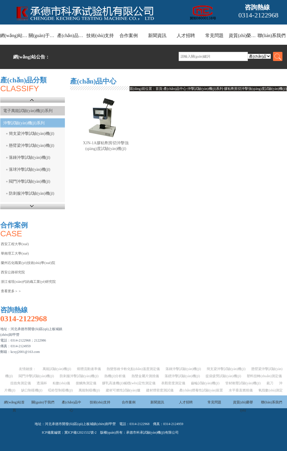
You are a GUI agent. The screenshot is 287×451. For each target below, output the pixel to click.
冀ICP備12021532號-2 (80, 432)
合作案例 (128, 35)
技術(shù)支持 (100, 35)
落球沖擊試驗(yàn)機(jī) (29, 169)
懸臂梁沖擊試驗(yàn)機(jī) (31, 145)
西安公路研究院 (13, 272)
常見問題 (214, 35)
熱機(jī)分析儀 (115, 376)
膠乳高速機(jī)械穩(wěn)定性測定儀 (129, 383)
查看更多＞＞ (11, 291)
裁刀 (269, 383)
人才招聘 (186, 35)
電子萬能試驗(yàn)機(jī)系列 (28, 111)
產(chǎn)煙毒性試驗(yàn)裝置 (201, 390)
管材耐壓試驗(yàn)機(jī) (243, 383)
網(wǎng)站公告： (31, 56)
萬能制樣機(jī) (89, 390)
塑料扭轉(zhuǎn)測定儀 (264, 376)
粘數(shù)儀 (61, 383)
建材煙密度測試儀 (160, 390)
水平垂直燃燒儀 (241, 390)
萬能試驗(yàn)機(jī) (57, 369)
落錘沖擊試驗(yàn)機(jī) (29, 157)
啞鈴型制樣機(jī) (60, 390)
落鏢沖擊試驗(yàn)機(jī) (182, 376)
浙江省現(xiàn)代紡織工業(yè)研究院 (28, 282)
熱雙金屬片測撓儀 (145, 376)
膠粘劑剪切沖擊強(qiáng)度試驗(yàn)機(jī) (255, 89)
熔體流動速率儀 (89, 369)
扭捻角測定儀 (20, 383)
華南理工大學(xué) (15, 253)
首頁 (159, 89)
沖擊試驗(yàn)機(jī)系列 (24, 123)
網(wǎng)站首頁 (14, 35)
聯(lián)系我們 (272, 35)
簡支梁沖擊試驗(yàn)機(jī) (31, 133)
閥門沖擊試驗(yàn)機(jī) (29, 181)
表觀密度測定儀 (173, 383)
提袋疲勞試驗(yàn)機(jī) (223, 376)
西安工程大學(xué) (15, 244)
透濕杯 (42, 383)
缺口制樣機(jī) (32, 390)
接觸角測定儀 (86, 383)
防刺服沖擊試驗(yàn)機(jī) (31, 193)
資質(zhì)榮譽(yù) (243, 35)
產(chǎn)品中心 (71, 35)
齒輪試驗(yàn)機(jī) (205, 383)
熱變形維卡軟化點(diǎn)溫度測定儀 (133, 369)
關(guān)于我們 (43, 35)
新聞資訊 (157, 35)
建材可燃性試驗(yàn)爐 (123, 390)
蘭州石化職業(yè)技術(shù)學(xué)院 (28, 263)
